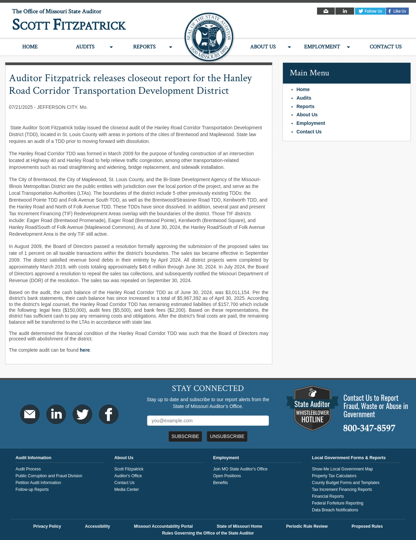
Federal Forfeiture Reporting (337, 503)
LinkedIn (345, 11)
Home (30, 46)
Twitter (370, 11)
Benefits (220, 482)
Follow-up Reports (31, 489)
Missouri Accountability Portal (163, 526)
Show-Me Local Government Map (342, 469)
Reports (144, 46)
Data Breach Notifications (335, 510)
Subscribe (185, 436)
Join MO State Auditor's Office (240, 469)
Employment (322, 46)
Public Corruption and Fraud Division (48, 475)
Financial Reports (328, 496)
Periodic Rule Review (307, 526)
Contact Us (386, 46)
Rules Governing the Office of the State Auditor (208, 533)
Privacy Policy (47, 526)
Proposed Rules (367, 526)
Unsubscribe (227, 436)
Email (326, 11)
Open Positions (227, 475)
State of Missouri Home (239, 526)
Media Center (126, 489)
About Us (263, 46)
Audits (85, 46)
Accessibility (97, 526)
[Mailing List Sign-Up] (208, 420)
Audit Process (28, 469)
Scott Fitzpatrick (128, 469)
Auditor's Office (128, 475)
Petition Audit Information (38, 482)
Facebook (397, 11)
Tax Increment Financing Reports (342, 489)
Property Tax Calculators (334, 475)
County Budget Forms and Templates (345, 482)
